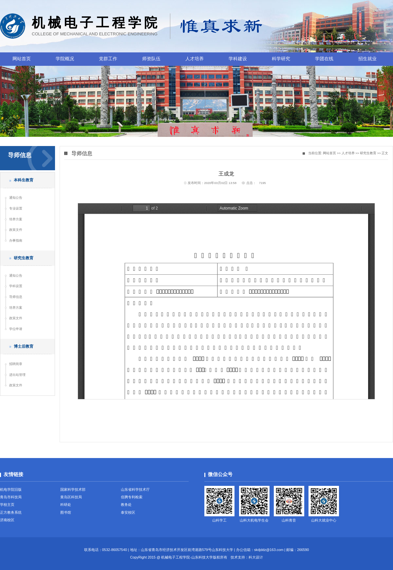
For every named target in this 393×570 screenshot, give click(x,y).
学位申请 (15, 329)
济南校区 (7, 520)
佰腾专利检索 (131, 497)
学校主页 (7, 504)
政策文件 (15, 229)
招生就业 (367, 58)
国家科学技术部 (72, 489)
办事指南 (15, 240)
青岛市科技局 (11, 497)
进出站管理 (17, 375)
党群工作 (108, 58)
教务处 (126, 504)
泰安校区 (128, 512)
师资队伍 (151, 58)
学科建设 (238, 58)
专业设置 (15, 208)
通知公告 (15, 197)
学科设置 (15, 286)
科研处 (65, 504)
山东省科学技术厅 (135, 489)
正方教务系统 (11, 512)
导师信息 (15, 297)
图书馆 (65, 512)
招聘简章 (15, 364)
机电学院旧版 (11, 489)
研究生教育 (368, 153)
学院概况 (65, 58)
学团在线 (324, 58)
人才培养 (194, 58)
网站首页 (21, 58)
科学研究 (281, 58)
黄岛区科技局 (71, 497)
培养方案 (15, 219)
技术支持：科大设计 (247, 557)
